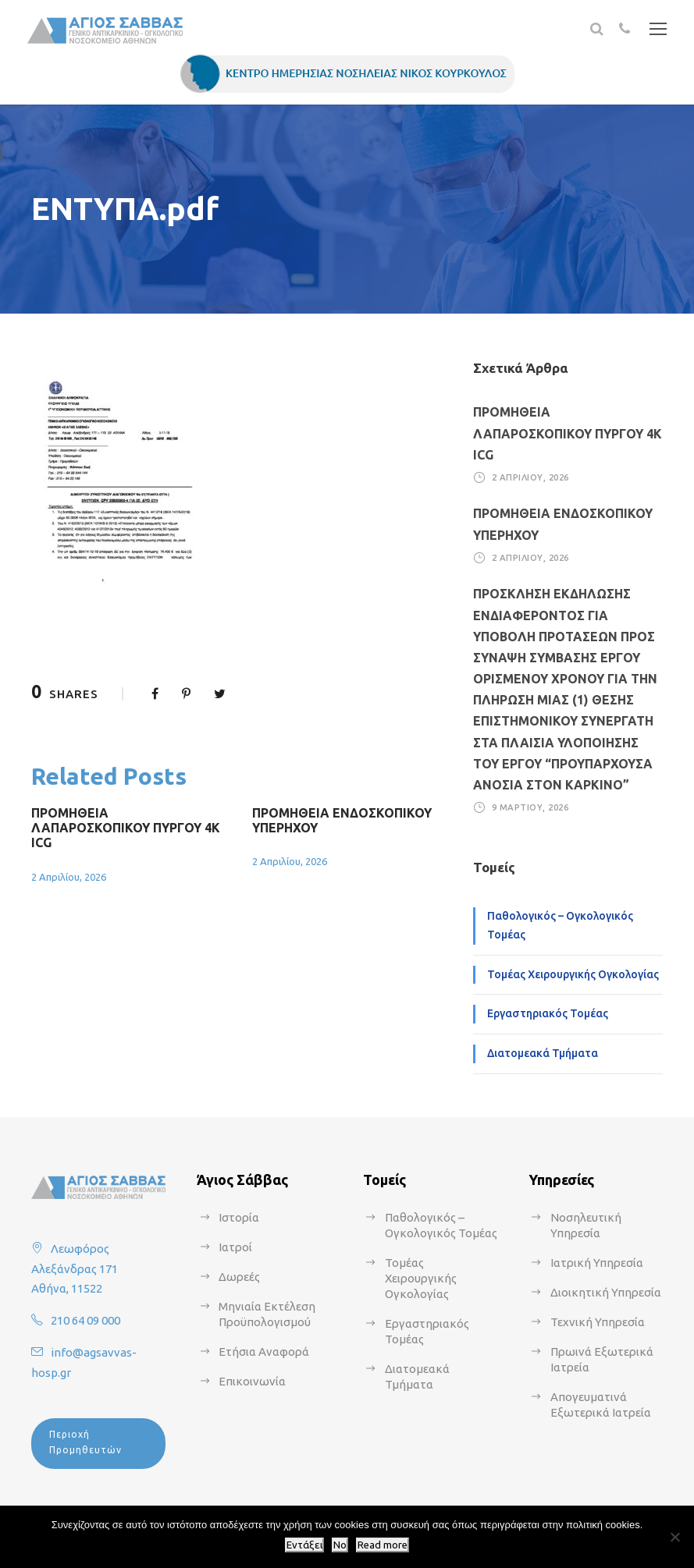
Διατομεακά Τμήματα (542, 1053)
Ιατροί (235, 1247)
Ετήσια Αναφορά (264, 1351)
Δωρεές (239, 1276)
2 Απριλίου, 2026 (68, 876)
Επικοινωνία (252, 1381)
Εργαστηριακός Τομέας (547, 1013)
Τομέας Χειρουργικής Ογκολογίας (573, 974)
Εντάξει (304, 1545)
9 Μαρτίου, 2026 (530, 807)
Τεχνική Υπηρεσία (597, 1322)
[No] (674, 1537)
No (340, 1545)
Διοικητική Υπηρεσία (605, 1292)
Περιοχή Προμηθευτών (85, 1442)
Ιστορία (239, 1217)
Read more (383, 1545)
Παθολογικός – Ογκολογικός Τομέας (560, 925)
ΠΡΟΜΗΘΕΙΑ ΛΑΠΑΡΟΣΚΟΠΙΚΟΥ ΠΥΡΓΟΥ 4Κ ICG (125, 828)
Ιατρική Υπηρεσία (596, 1262)
